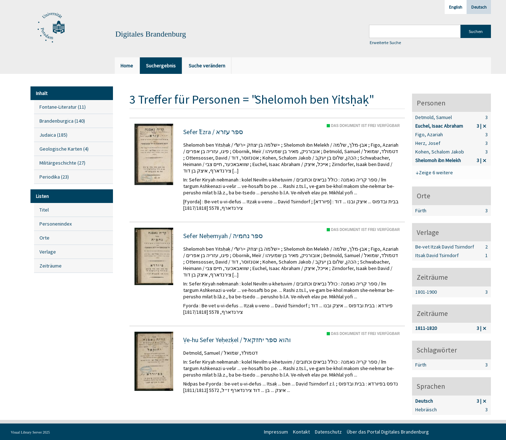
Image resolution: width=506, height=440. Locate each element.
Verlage (47, 252)
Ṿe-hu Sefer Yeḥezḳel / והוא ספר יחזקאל (237, 340)
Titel (44, 210)
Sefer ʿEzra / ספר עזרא (213, 132)
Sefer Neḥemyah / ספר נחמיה (223, 236)
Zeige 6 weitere (436, 172)
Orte (44, 238)
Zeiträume (50, 265)
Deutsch (479, 7)
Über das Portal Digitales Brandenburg (388, 432)
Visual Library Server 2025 (30, 432)
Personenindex (55, 224)
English (455, 7)
